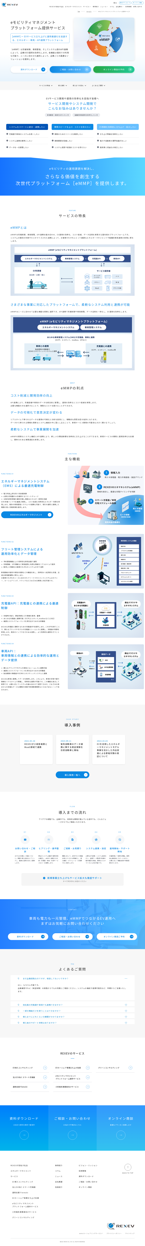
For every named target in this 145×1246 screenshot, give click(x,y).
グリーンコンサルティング (23, 1217)
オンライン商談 (85, 1187)
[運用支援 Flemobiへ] (30, 1087)
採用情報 (82, 1171)
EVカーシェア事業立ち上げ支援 (25, 1198)
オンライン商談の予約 (117, 69)
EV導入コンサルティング (22, 1182)
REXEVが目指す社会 (19, 1165)
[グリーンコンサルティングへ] (115, 1068)
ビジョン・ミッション (88, 1165)
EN (116, 3)
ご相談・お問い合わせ (74, 69)
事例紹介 (59, 1165)
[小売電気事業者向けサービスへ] (72, 1087)
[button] (72, 774)
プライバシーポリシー (114, 1233)
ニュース (58, 1176)
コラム (58, 1171)
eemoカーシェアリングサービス (90, 1233)
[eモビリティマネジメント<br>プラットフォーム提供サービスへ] (72, 1077)
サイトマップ (130, 1233)
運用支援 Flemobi (20, 1192)
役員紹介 (59, 1187)
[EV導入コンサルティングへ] (30, 1068)
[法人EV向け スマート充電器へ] (30, 1077)
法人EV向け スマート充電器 (24, 1187)
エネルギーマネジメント (21, 1171)
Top (79, 11)
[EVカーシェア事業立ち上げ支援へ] (72, 1068)
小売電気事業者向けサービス (24, 1212)
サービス (89, 11)
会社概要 (59, 1182)
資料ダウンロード (33, 69)
